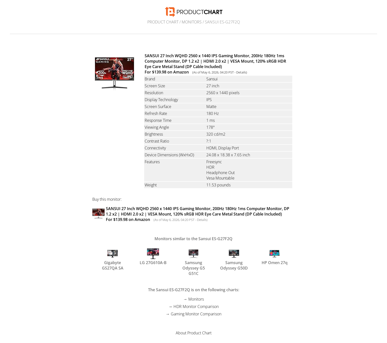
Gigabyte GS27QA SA (112, 259)
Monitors (192, 22)
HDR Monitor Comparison (196, 306)
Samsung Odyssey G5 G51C (193, 259)
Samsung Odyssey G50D (234, 259)
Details (241, 72)
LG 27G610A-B (153, 256)
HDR (210, 167)
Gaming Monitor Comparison (196, 314)
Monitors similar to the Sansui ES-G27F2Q (193, 238)
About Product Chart (194, 333)
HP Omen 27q (275, 256)
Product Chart (162, 22)
